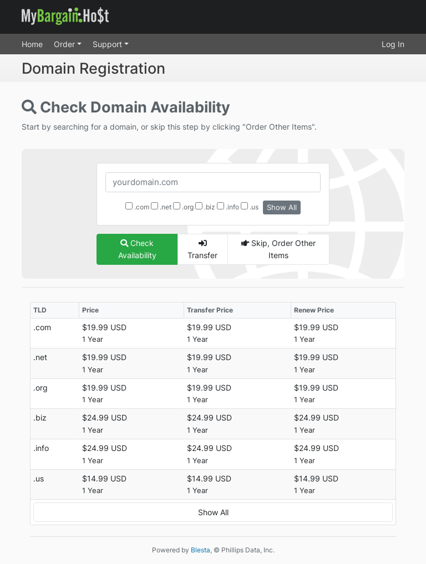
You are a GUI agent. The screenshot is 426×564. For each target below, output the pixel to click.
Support (108, 44)
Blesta (200, 550)
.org (183, 206)
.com (137, 206)
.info (228, 206)
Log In (393, 44)
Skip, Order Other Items (278, 249)
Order (65, 44)
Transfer (202, 249)
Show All (282, 207)
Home (32, 44)
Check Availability (137, 249)
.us (249, 206)
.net (161, 206)
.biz (205, 206)
